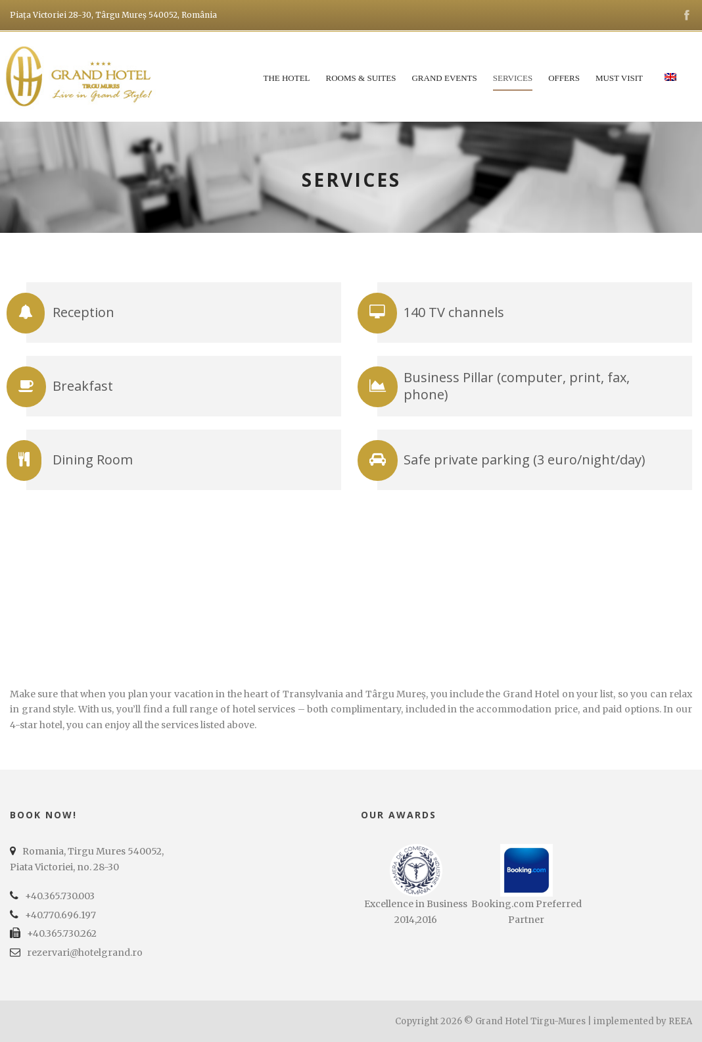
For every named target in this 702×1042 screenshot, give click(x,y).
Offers (564, 78)
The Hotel (286, 78)
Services (512, 78)
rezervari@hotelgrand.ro (85, 952)
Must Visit (619, 78)
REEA (680, 1021)
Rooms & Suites (361, 78)
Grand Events (444, 78)
